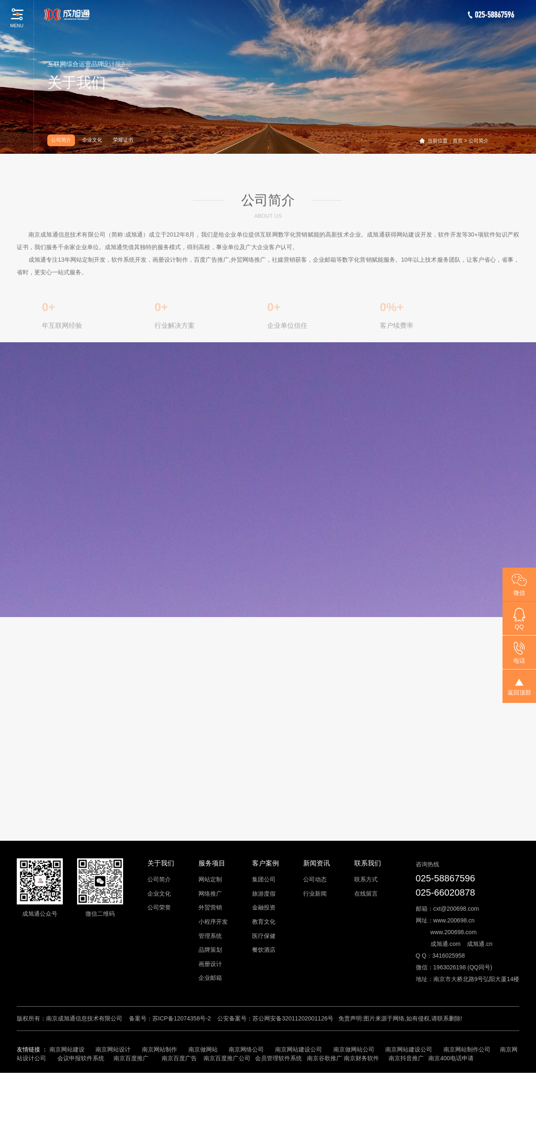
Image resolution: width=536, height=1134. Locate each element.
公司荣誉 (159, 969)
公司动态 (315, 941)
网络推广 (210, 954)
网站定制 (210, 941)
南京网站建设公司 (298, 1110)
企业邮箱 (210, 1039)
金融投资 (264, 969)
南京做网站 (203, 1110)
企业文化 (92, 140)
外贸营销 (210, 969)
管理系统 (210, 997)
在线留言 (366, 954)
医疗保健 (264, 997)
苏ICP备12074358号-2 (181, 1079)
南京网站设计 (113, 1110)
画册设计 (210, 1025)
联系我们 (367, 924)
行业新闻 (315, 954)
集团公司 (264, 941)
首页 (458, 141)
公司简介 (61, 140)
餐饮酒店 (264, 1011)
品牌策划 (210, 1011)
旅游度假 (264, 954)
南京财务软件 (361, 1119)
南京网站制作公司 (466, 1110)
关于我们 (160, 924)
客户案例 (265, 924)
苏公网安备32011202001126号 (293, 1079)
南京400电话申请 (450, 1119)
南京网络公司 (246, 1110)
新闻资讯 (316, 924)
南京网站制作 (159, 1110)
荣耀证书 (123, 140)
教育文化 (264, 983)
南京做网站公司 (353, 1110)
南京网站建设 (67, 1110)
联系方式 (366, 941)
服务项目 (211, 924)
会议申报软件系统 (81, 1119)
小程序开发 (213, 983)
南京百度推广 (131, 1119)
